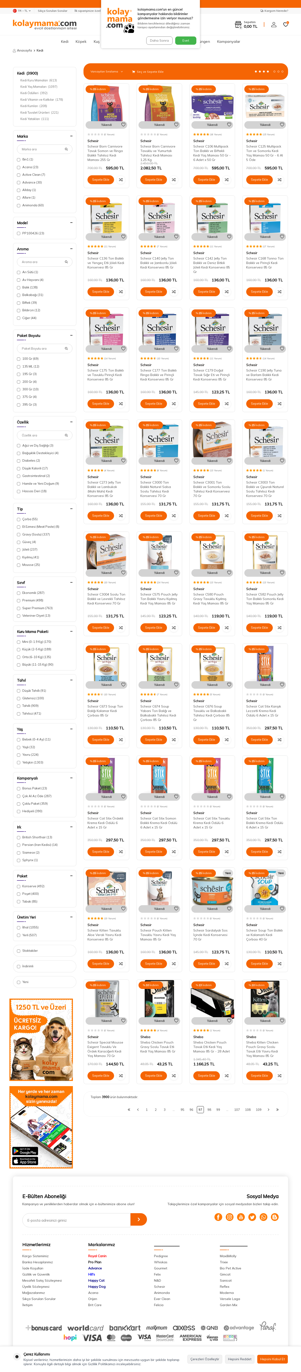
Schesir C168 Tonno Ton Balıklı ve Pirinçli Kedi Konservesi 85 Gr (265, 262)
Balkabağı (30, 295)
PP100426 (30, 233)
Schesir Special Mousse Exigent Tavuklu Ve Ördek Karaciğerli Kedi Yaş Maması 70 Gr (105, 1049)
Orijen (92, 1299)
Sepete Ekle (101, 180)
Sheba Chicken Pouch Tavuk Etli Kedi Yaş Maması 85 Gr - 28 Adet (211, 1046)
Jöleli (27, 550)
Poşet (28, 894)
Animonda (30, 205)
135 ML (28, 366)
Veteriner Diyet (33, 616)
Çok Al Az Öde (34, 796)
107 (237, 1110)
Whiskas (160, 1262)
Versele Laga (230, 1299)
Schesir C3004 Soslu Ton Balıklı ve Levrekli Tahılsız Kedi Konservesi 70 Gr (106, 598)
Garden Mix (228, 1305)
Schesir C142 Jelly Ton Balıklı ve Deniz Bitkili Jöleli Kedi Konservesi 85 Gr (211, 265)
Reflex (224, 1286)
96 (191, 1110)
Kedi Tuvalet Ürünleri (39, 112)
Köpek (81, 41)
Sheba (145, 1037)
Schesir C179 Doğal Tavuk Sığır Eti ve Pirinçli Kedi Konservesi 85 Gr (211, 374)
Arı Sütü (27, 272)
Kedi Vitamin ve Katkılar (41, 99)
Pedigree (161, 1256)
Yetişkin (30, 762)
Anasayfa (22, 50)
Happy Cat (96, 1280)
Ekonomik (30, 593)
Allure (26, 198)
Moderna (227, 1293)
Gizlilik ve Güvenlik (36, 1274)
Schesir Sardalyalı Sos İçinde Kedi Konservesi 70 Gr (210, 934)
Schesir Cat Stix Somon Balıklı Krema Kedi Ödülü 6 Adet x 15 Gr (158, 822)
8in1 (25, 159)
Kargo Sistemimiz (35, 1256)
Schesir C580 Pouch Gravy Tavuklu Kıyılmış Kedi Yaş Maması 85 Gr (210, 598)
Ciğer (26, 318)
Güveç (26, 542)
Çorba (27, 519)
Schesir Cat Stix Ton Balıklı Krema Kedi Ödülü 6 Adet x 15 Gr (264, 822)
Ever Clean (162, 1299)
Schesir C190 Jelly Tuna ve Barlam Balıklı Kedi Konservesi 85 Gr (263, 374)
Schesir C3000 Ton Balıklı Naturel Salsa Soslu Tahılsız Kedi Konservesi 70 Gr (155, 489)
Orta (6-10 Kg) (34, 657)
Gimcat (225, 1274)
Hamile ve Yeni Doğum (38, 484)
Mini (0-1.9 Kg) (34, 642)
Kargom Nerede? (274, 10)
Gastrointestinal (33, 476)
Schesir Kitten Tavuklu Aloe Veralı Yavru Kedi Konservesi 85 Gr (104, 934)
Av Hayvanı (30, 280)
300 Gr (28, 389)
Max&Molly (228, 1256)
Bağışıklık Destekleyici (38, 453)
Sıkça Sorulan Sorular (52, 10)
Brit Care (95, 1305)
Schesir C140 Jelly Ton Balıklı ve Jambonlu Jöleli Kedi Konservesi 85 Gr (158, 262)
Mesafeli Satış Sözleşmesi (42, 1280)
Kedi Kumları (33, 106)
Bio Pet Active (230, 1268)
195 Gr (27, 374)
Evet (185, 40)
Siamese (28, 853)
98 (209, 1110)
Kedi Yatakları (34, 119)
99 (218, 1110)
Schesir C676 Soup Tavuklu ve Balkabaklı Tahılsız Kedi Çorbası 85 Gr (211, 713)
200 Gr (27, 382)
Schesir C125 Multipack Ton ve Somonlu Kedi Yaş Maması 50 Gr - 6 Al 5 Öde (264, 153)
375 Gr (27, 397)
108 (248, 1110)
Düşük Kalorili (32, 468)
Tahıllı (28, 706)
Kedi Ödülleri (34, 93)
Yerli (27, 935)
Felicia (158, 1305)
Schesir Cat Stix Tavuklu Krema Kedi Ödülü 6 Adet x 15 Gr (211, 822)
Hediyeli (29, 811)
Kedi (64, 41)
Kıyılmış (28, 557)
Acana (27, 167)
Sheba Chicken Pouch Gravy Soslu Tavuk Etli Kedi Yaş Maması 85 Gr (157, 1046)
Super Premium (35, 608)
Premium (30, 600)
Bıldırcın (28, 310)
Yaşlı (26, 747)
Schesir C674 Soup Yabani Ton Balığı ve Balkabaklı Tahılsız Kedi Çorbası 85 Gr (158, 713)
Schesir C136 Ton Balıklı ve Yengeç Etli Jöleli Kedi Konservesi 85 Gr (105, 262)
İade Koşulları (32, 1268)
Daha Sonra (158, 40)
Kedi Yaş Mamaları (38, 86)
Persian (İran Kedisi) (37, 845)
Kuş (97, 41)
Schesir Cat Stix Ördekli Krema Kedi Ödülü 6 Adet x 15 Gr (105, 822)
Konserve (30, 886)
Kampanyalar (228, 41)
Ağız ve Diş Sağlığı (35, 446)
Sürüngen (202, 41)
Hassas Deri (32, 491)
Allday (26, 190)
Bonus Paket (32, 788)
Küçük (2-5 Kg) (34, 649)
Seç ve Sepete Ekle (148, 71)
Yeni (22, 982)
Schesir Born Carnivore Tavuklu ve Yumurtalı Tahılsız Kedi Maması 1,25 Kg (157, 153)
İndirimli (25, 966)
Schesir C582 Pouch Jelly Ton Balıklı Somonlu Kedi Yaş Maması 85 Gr (265, 598)
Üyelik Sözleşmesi (35, 1286)
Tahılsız (29, 714)
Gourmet (160, 1268)
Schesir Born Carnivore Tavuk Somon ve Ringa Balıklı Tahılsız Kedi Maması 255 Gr (105, 153)
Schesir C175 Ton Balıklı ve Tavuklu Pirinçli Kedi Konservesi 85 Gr (105, 374)
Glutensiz (30, 698)
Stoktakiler (27, 951)
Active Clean (31, 175)
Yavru (28, 755)
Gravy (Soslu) (33, 534)
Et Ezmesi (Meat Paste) (38, 527)
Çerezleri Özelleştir (204, 1359)
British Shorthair (34, 837)
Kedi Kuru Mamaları (38, 80)
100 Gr (28, 359)
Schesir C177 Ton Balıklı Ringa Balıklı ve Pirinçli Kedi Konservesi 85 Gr (158, 374)
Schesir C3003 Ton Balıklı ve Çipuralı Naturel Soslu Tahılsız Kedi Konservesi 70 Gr (265, 489)
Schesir (93, 141)
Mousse (28, 565)
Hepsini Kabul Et (272, 1359)
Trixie (224, 1262)
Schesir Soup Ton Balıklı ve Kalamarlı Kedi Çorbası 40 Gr (264, 934)
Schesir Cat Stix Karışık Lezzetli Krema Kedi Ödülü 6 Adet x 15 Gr (263, 710)
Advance (29, 182)
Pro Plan (94, 1262)
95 (182, 1110)
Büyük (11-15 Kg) (35, 665)
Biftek (27, 303)
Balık (27, 287)
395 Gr (27, 405)
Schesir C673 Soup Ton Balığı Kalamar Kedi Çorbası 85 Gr (105, 710)
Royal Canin (97, 1256)
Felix (157, 1274)
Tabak (27, 902)
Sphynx (27, 860)
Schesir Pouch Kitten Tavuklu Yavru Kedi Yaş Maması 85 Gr (158, 934)
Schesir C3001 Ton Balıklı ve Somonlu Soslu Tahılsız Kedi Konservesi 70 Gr (211, 489)
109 (258, 1110)
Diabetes (28, 461)
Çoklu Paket (32, 804)
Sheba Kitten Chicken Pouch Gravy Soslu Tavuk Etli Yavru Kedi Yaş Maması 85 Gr (262, 1049)
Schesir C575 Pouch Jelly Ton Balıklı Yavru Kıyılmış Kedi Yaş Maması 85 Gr (159, 598)
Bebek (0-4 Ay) (34, 739)
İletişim (27, 1305)
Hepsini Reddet (239, 1359)
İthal (28, 927)
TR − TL (22, 11)
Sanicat (226, 1280)
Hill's (91, 1274)
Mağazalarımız (33, 1293)
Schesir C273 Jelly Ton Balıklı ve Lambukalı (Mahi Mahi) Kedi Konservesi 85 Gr (104, 489)
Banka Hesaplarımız (37, 1262)
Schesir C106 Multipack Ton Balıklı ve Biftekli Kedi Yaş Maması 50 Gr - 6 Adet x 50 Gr (212, 153)
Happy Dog (97, 1286)
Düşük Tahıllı (31, 691)
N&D (157, 1280)
